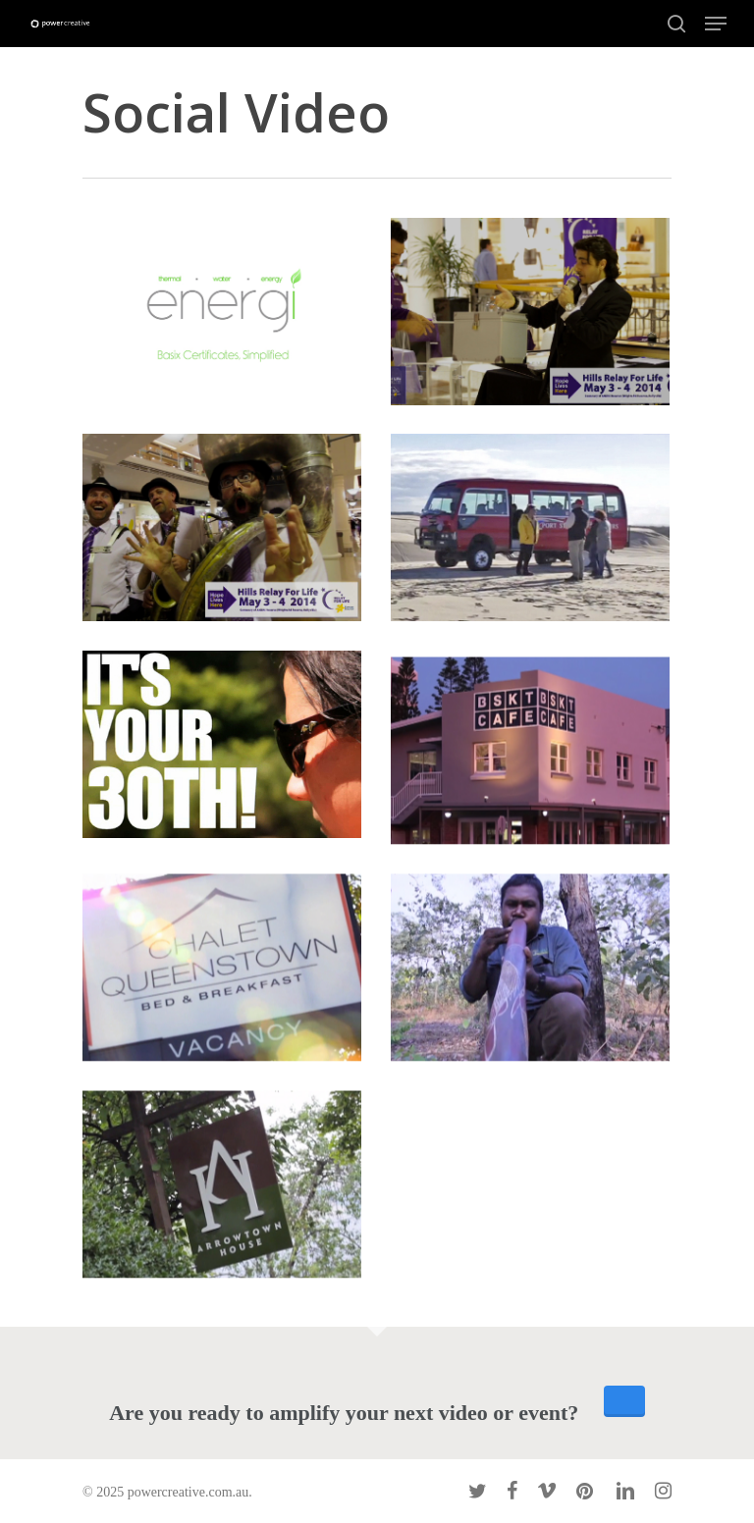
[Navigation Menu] (716, 23)
